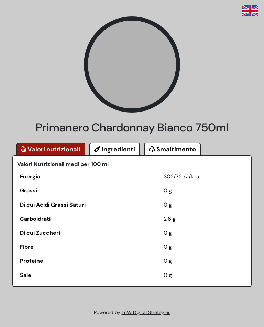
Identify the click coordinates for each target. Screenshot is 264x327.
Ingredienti (114, 149)
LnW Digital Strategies (146, 312)
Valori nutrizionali (50, 149)
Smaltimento (172, 149)
